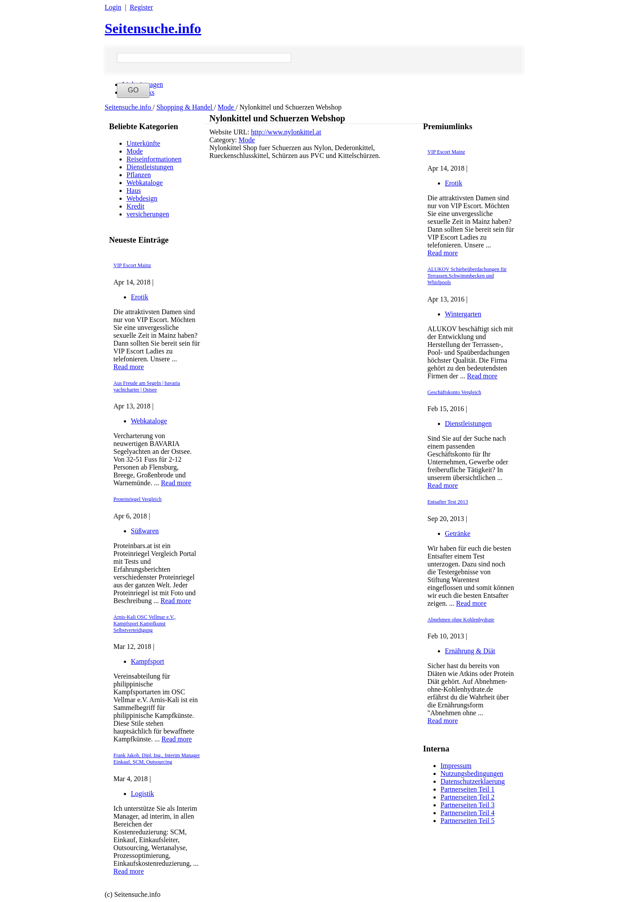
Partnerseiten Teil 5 (467, 820)
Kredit (135, 206)
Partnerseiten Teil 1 (467, 789)
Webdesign (141, 198)
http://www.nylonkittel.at (286, 132)
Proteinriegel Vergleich (137, 499)
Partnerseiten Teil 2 (467, 797)
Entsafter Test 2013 (447, 502)
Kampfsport (147, 661)
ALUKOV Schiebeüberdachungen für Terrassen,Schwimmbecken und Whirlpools (467, 275)
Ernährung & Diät (470, 651)
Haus (133, 190)
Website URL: (230, 132)
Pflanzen (138, 174)
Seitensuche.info (153, 28)
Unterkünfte (143, 143)
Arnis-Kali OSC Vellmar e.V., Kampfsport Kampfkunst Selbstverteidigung (144, 623)
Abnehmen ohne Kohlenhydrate (460, 620)
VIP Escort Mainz (132, 265)
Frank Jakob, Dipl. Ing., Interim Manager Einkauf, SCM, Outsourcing (156, 758)
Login (113, 7)
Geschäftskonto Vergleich (454, 392)
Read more (128, 366)
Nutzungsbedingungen (471, 773)
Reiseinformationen (153, 159)
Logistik (142, 793)
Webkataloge (144, 182)
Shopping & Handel (185, 107)
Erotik (139, 297)
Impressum (455, 765)
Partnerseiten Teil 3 (467, 805)
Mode (227, 107)
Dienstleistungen (150, 167)
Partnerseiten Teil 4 (467, 812)
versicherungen (147, 214)
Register (141, 7)
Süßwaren (145, 531)
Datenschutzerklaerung (472, 781)
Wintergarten (463, 314)
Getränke (458, 533)
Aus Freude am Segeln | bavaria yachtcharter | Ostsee (146, 386)
